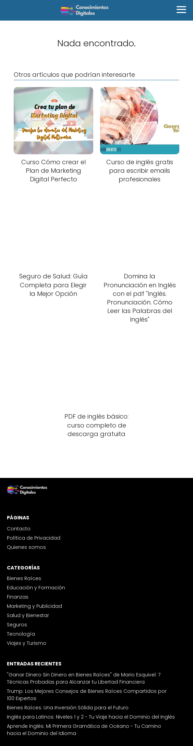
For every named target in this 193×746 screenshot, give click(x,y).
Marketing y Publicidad (34, 606)
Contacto (19, 528)
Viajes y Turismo (26, 643)
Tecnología (21, 633)
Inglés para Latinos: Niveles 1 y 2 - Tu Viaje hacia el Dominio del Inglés (91, 716)
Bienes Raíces (24, 578)
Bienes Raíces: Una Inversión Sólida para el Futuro (68, 707)
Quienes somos (26, 547)
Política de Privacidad (33, 537)
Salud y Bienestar (28, 615)
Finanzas (17, 596)
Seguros (17, 624)
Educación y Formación (36, 587)
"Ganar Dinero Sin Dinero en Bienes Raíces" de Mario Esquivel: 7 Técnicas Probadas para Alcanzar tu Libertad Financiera (83, 678)
